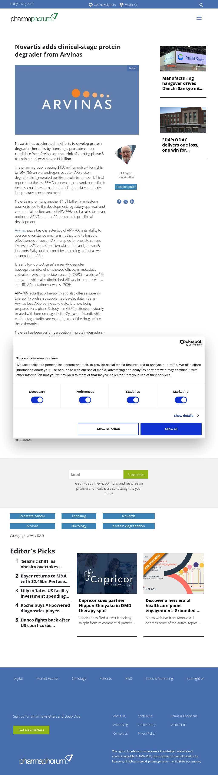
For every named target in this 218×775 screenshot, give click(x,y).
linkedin (67, 4)
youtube (61, 4)
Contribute (145, 716)
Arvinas (20, 230)
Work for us (178, 725)
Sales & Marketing (159, 678)
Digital (18, 678)
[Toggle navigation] (200, 18)
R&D (128, 678)
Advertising (120, 725)
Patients (106, 678)
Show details (184, 415)
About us (119, 716)
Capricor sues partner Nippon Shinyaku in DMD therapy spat (105, 605)
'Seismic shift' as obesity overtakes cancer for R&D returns (45, 566)
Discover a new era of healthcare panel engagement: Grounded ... (173, 605)
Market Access (47, 678)
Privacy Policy (146, 733)
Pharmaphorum (46, 759)
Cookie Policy (146, 725)
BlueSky (74, 4)
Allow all (171, 429)
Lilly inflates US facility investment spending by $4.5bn (45, 596)
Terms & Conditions (184, 716)
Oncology (79, 678)
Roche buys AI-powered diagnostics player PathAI (45, 610)
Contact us (120, 733)
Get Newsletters (105, 5)
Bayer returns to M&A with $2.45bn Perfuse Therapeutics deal (44, 581)
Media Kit (131, 5)
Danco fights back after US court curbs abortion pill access (45, 625)
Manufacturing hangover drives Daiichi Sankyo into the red (182, 83)
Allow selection (108, 429)
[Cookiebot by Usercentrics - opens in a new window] (183, 343)
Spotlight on (195, 678)
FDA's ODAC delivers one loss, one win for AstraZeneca (180, 145)
